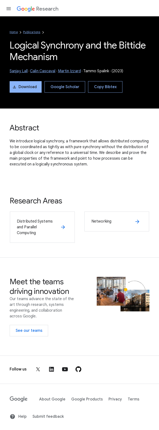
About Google (52, 399)
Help (18, 416)
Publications (31, 32)
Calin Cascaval (42, 71)
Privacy (115, 399)
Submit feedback (48, 416)
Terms (133, 399)
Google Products (87, 399)
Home (14, 32)
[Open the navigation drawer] (8, 8)
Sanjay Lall (19, 71)
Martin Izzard (69, 71)
